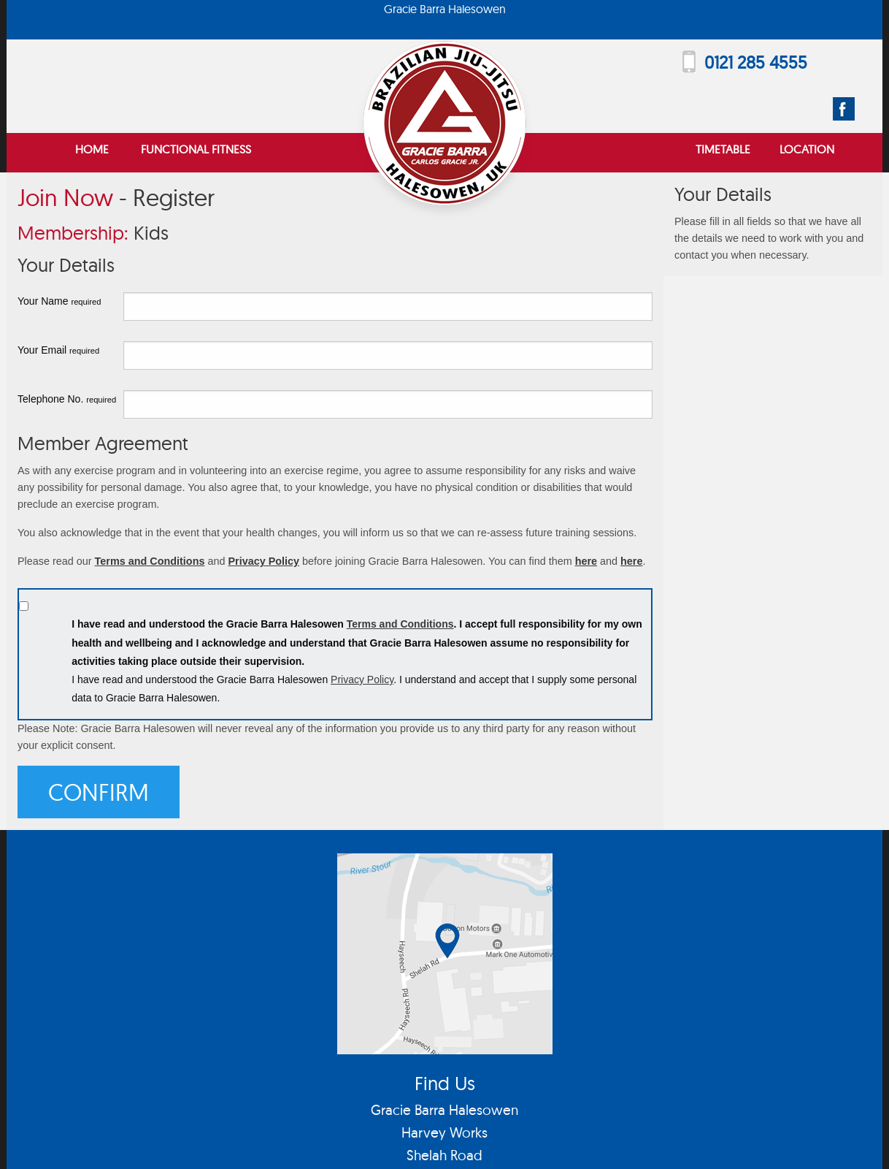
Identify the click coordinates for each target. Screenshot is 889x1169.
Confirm (98, 792)
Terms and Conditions (150, 561)
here (586, 561)
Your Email (58, 350)
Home (92, 149)
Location (807, 149)
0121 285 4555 (755, 62)
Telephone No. (67, 399)
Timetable (723, 149)
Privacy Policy (263, 561)
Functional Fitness (196, 149)
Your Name (59, 301)
